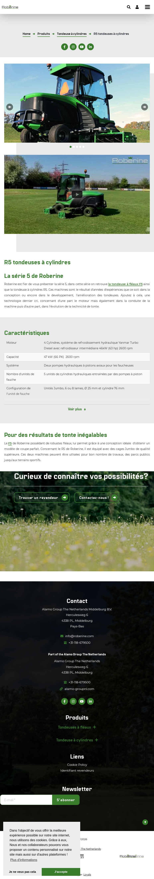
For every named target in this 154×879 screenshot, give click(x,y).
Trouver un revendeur (39, 497)
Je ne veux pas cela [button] (22, 871)
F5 (10, 443)
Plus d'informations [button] (23, 860)
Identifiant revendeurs (77, 770)
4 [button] (80, 147)
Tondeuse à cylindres (74, 739)
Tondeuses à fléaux (74, 727)
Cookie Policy (77, 765)
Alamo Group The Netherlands (85, 654)
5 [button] (83, 147)
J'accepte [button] (60, 871)
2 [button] (74, 147)
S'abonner (66, 800)
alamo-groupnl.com (77, 689)
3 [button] (77, 147)
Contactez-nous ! (94, 497)
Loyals (87, 874)
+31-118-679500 (77, 643)
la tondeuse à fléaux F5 (125, 284)
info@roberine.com (77, 636)
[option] (77, 103)
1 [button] (71, 147)
